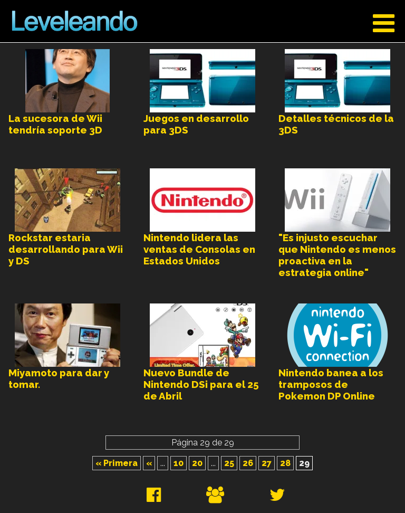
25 (229, 463)
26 (248, 463)
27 (267, 463)
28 (285, 463)
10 (178, 463)
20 (197, 463)
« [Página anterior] (149, 463)
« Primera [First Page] (116, 463)
